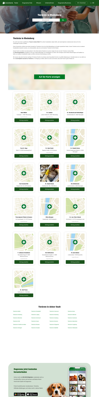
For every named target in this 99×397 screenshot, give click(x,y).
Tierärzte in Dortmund (36, 317)
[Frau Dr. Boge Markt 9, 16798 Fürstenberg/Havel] (24, 143)
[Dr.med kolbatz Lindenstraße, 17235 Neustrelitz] (75, 248)
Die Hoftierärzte (75, 184)
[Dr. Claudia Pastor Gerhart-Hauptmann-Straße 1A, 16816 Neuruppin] (75, 143)
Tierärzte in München (17, 317)
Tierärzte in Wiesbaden (72, 327)
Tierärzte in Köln (16, 321)
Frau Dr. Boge (23, 148)
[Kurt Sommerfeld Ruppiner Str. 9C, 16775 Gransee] (24, 177)
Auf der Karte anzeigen (49, 77)
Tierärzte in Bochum (54, 321)
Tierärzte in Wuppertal (54, 324)
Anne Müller (24, 112)
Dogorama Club (27, 3)
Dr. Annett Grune (49, 184)
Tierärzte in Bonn (71, 311)
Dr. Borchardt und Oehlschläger (75, 112)
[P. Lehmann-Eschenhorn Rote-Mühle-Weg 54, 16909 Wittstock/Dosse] (24, 248)
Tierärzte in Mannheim (72, 321)
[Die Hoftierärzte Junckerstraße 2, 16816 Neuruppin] (75, 177)
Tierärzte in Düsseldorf (36, 311)
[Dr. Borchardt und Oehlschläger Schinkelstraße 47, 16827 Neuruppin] (75, 107)
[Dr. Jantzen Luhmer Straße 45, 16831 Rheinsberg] (49, 107)
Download (81, 3)
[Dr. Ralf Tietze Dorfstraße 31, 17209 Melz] (24, 284)
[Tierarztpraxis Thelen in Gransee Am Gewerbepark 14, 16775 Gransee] (24, 212)
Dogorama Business (64, 3)
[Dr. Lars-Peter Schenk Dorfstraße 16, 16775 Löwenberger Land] (75, 212)
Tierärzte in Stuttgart (17, 327)
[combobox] (46, 20)
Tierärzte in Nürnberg (54, 314)
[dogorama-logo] (8, 3)
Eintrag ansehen (23, 120)
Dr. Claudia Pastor (75, 148)
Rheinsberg (54, 23)
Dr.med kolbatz (75, 252)
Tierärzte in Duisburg (54, 317)
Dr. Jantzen (49, 112)
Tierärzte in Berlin (16, 311)
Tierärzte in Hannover (54, 311)
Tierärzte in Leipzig (35, 314)
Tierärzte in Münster (72, 314)
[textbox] (46, 20)
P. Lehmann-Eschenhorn (24, 252)
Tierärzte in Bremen (35, 324)
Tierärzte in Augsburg (72, 324)
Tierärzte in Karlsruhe (72, 317)
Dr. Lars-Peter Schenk (75, 217)
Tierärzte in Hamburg (17, 314)
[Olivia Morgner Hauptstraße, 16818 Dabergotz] (49, 212)
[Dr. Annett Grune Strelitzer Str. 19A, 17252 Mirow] (49, 177)
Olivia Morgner (49, 217)
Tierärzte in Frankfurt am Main (19, 324)
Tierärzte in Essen (35, 321)
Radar (16, 3)
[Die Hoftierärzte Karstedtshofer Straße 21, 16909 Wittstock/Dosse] (49, 248)
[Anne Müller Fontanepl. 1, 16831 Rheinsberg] (24, 107)
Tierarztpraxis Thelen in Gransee (23, 217)
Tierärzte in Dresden (35, 327)
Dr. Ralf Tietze (24, 290)
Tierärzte (48, 23)
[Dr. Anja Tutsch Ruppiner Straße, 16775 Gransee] (49, 143)
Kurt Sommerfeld (23, 184)
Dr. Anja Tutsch (49, 148)
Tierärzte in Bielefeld (54, 327)
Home (44, 23)
